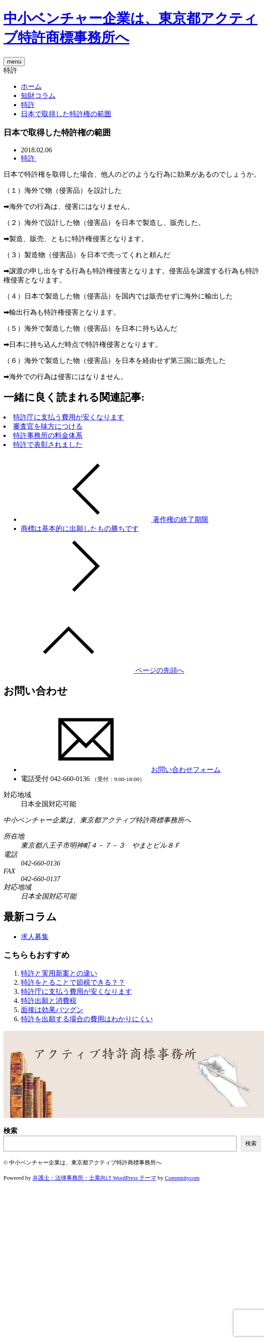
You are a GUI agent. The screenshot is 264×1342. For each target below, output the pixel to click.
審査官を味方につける (47, 426)
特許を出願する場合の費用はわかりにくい (87, 1019)
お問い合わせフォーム (121, 769)
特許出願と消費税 (48, 1000)
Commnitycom (182, 1177)
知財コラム (38, 95)
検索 (10, 1130)
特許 (28, 104)
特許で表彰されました (47, 444)
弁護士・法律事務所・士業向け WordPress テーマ (94, 1177)
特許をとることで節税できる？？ (73, 982)
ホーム (31, 86)
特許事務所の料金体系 (47, 435)
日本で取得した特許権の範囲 (66, 113)
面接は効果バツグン (52, 1009)
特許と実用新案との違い (59, 973)
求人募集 (35, 936)
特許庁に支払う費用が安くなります (68, 417)
